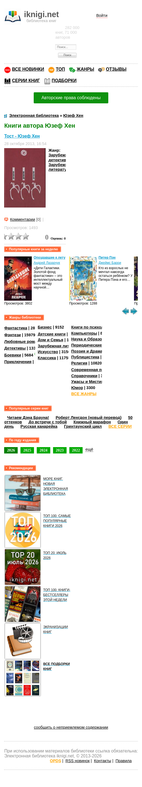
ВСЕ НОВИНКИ (28, 69)
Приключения (17, 362)
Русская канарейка (38, 426)
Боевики (12, 355)
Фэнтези (12, 334)
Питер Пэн (107, 257)
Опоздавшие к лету (49, 257)
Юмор (77, 387)
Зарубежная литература (60, 167)
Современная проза (91, 370)
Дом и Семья (51, 340)
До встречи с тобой (47, 422)
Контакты (102, 761)
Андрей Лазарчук (47, 263)
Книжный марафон (92, 422)
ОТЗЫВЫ (116, 69)
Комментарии (22, 219)
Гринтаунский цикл (83, 426)
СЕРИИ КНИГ (26, 80)
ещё (89, 449)
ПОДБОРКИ (64, 80)
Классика (47, 358)
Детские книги (52, 334)
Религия (79, 363)
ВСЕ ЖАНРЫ (83, 394)
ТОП (60, 69)
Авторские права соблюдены (71, 97)
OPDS (55, 761)
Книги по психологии (92, 327)
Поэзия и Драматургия (93, 351)
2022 (76, 450)
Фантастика (15, 328)
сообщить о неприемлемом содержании (71, 727)
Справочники (84, 376)
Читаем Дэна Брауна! (28, 417)
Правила (123, 761)
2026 (11, 450)
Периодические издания (95, 345)
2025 (27, 450)
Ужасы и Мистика (88, 381)
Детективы (15, 348)
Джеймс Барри (110, 263)
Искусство (48, 352)
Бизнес (45, 327)
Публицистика (85, 357)
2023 (60, 450)
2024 (44, 450)
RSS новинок (77, 761)
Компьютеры (84, 333)
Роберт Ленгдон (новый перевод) (88, 417)
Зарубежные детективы (60, 157)
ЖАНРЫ (85, 69)
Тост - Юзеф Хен (22, 136)
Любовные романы (23, 341)
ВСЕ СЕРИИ (120, 426)
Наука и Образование (92, 339)
